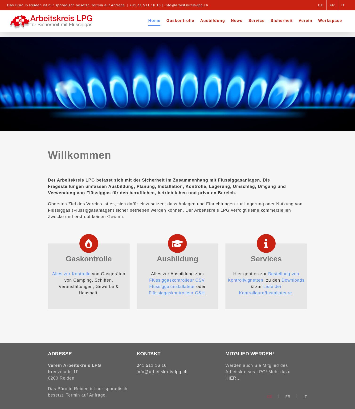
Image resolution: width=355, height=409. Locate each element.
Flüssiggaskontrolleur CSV (176, 280)
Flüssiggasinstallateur (172, 286)
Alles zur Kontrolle (71, 273)
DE (270, 396)
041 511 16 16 (152, 365)
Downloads (293, 280)
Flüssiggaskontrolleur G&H (177, 293)
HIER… (233, 378)
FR (287, 396)
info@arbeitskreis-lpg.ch (186, 5)
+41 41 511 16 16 (145, 5)
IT (305, 396)
